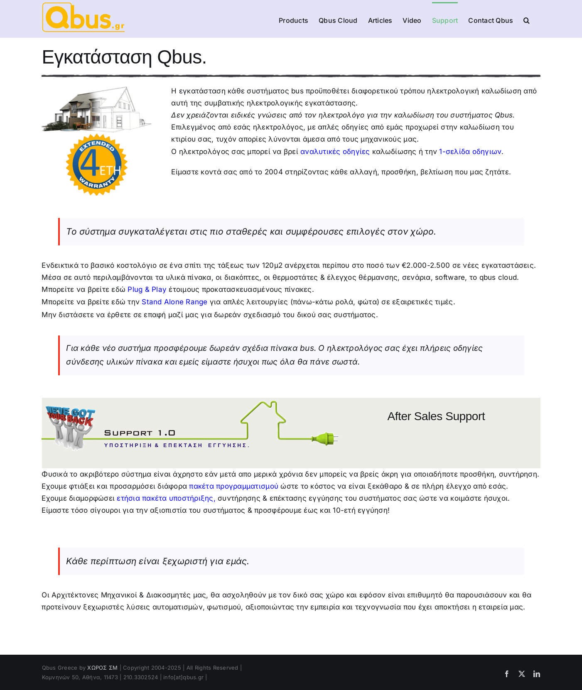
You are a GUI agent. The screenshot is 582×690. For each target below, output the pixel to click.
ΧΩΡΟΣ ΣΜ (102, 667)
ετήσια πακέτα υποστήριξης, (166, 498)
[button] (526, 19)
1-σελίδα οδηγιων (470, 151)
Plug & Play (147, 289)
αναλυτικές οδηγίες (335, 151)
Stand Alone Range (174, 302)
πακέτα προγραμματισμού (233, 486)
